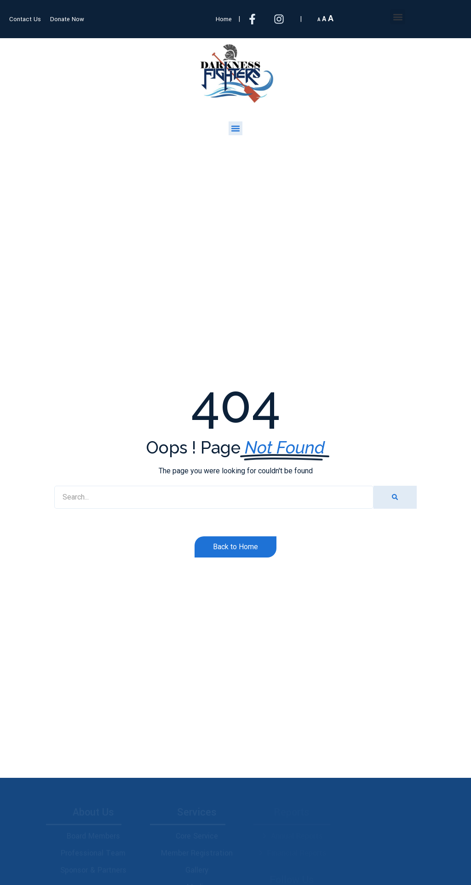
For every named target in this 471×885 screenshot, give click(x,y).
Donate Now (67, 19)
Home (224, 19)
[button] (397, 16)
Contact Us (25, 19)
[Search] (394, 497)
